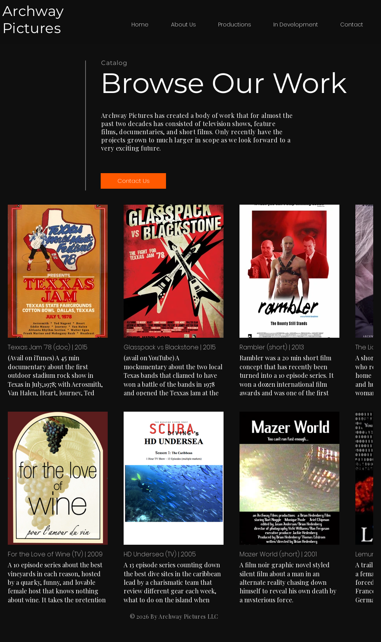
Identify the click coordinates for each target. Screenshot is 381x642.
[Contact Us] (133, 181)
